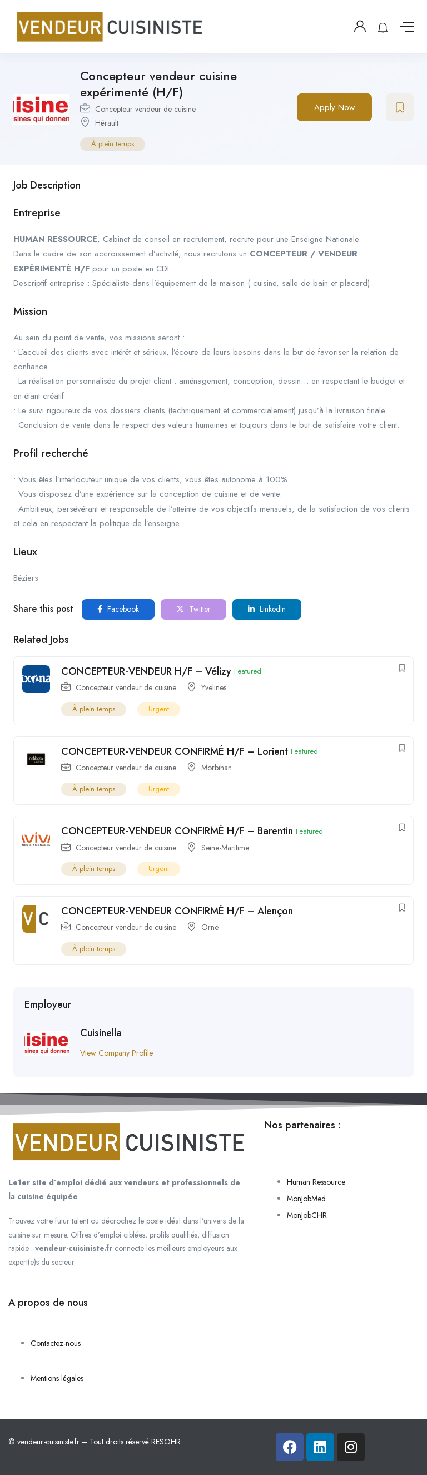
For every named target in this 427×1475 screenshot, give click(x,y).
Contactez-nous (56, 1343)
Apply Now (334, 107)
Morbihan (216, 767)
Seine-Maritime (225, 847)
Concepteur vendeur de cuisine (145, 109)
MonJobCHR (307, 1215)
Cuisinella (101, 1033)
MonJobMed (306, 1198)
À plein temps (112, 143)
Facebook (118, 609)
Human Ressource (316, 1181)
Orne (210, 927)
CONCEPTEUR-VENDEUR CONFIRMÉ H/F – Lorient (174, 751)
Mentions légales (57, 1378)
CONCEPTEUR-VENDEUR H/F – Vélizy (146, 671)
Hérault (106, 122)
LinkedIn (267, 609)
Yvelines (213, 687)
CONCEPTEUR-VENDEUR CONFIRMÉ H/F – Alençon (177, 911)
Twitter (193, 609)
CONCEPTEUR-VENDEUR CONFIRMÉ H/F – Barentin (177, 831)
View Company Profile (116, 1052)
